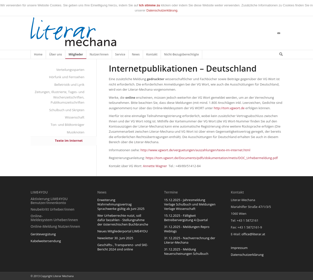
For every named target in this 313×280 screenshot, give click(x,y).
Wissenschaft (74, 117)
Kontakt (152, 55)
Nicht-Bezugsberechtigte (181, 55)
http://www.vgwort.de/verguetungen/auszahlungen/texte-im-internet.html (195, 150)
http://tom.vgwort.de (229, 108)
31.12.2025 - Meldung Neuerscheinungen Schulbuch (186, 251)
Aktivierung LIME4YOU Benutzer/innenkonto (49, 200)
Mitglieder (75, 55)
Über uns (56, 55)
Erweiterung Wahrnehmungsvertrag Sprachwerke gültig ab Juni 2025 (121, 204)
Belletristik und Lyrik (69, 84)
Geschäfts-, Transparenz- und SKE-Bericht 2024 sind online (122, 247)
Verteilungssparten (70, 69)
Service (120, 55)
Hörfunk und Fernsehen (66, 77)
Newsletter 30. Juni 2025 (115, 238)
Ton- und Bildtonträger (67, 124)
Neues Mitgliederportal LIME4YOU (122, 231)
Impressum (239, 248)
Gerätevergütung (43, 234)
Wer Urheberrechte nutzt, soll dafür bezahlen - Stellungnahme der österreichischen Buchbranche (122, 219)
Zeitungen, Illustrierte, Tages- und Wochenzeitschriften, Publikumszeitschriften (59, 97)
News (136, 55)
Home (38, 55)
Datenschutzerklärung (247, 254)
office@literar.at (253, 234)
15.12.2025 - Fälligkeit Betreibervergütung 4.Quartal (186, 217)
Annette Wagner (155, 166)
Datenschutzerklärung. (162, 10)
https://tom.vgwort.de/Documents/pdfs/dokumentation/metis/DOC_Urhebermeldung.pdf (211, 158)
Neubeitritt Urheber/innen (52, 209)
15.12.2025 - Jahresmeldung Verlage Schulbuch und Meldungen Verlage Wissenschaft (189, 204)
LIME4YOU (39, 192)
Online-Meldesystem (42, 218)
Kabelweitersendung (46, 241)
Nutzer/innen (99, 55)
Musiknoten (75, 132)
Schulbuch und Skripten (66, 110)
